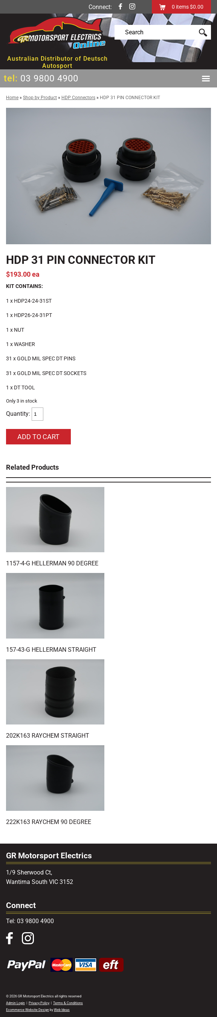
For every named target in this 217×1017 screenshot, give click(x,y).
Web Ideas (62, 1010)
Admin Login (15, 1003)
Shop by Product (40, 97)
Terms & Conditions (68, 1003)
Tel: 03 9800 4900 (30, 921)
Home (12, 97)
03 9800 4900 (49, 78)
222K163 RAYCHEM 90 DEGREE (48, 822)
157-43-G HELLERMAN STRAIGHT (51, 649)
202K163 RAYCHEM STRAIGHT (47, 735)
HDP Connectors (78, 97)
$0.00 (196, 7)
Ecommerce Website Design (27, 1010)
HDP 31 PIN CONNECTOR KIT (130, 97)
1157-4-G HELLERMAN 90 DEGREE (52, 563)
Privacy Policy (39, 1003)
